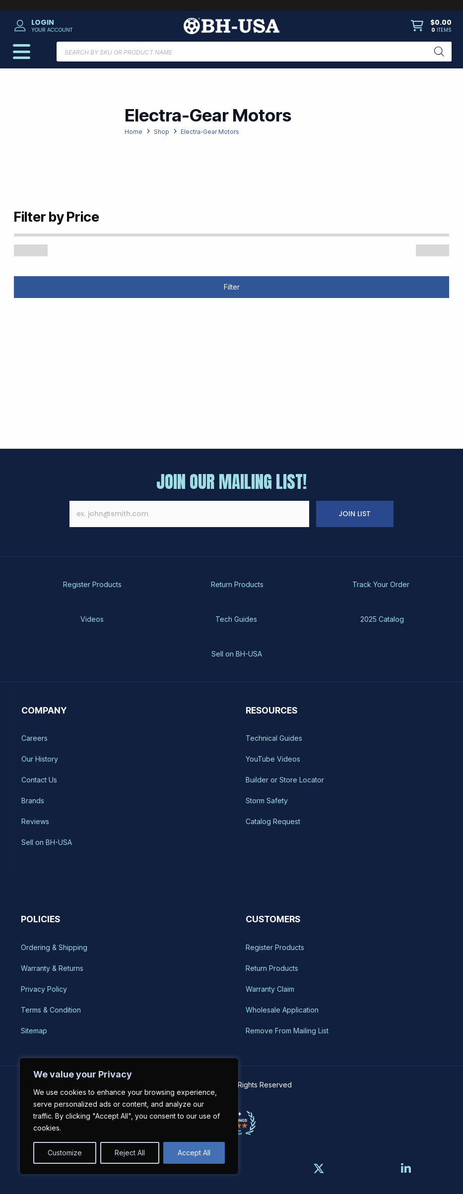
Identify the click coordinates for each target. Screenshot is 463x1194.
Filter (232, 287)
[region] (129, 1116)
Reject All (130, 1152)
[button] (82, 26)
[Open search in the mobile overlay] (254, 51)
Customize (65, 1152)
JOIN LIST (374, 514)
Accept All (194, 1152)
